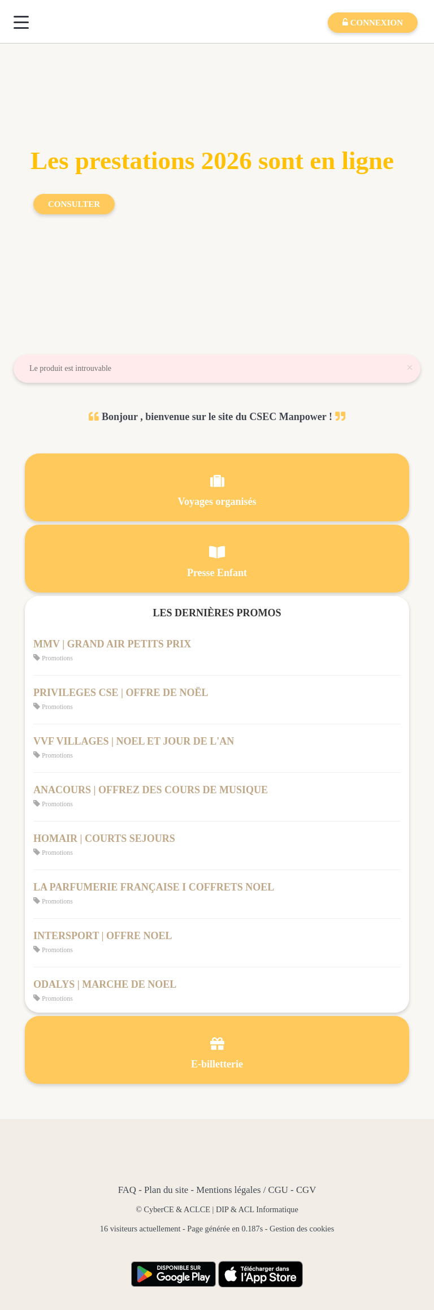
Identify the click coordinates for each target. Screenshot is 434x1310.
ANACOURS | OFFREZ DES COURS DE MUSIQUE (150, 789)
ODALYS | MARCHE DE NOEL (104, 984)
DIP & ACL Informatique (257, 1209)
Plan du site (166, 1189)
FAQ (127, 1189)
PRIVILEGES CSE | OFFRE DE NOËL (121, 692)
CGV (306, 1189)
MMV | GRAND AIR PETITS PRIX (112, 644)
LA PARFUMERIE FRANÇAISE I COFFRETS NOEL (153, 887)
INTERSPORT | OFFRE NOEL (102, 935)
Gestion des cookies (302, 1228)
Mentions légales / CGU (242, 1189)
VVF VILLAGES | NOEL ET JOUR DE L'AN (133, 741)
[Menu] (21, 22)
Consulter (74, 204)
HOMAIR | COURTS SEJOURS (104, 838)
